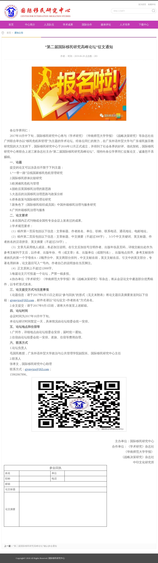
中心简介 (30, 24)
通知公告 (18, 33)
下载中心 (144, 24)
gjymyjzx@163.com (22, 300)
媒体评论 (106, 24)
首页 (11, 24)
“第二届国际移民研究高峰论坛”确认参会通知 (35, 546)
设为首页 (142, 4)
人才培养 (125, 24)
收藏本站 (152, 4)
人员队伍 (49, 24)
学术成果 (68, 24)
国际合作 (87, 24)
